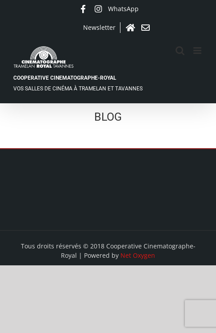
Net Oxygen (137, 255)
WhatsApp (123, 8)
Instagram (98, 9)
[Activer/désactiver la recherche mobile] (180, 50)
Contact (145, 27)
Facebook (83, 9)
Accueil (130, 27)
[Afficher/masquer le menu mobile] (198, 50)
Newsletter (99, 27)
